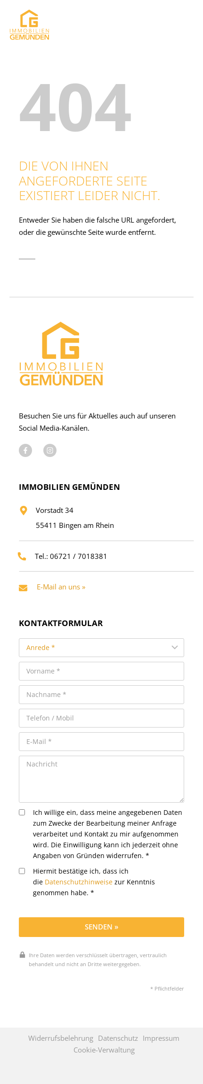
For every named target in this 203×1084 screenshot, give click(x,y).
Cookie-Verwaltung (104, 1049)
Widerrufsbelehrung (60, 1038)
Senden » (101, 926)
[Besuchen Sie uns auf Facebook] (25, 450)
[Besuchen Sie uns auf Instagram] (50, 450)
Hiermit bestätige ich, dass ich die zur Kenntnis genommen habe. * (87, 882)
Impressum (161, 1038)
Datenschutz (118, 1038)
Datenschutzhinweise (79, 882)
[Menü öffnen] (184, 22)
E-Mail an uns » (61, 586)
